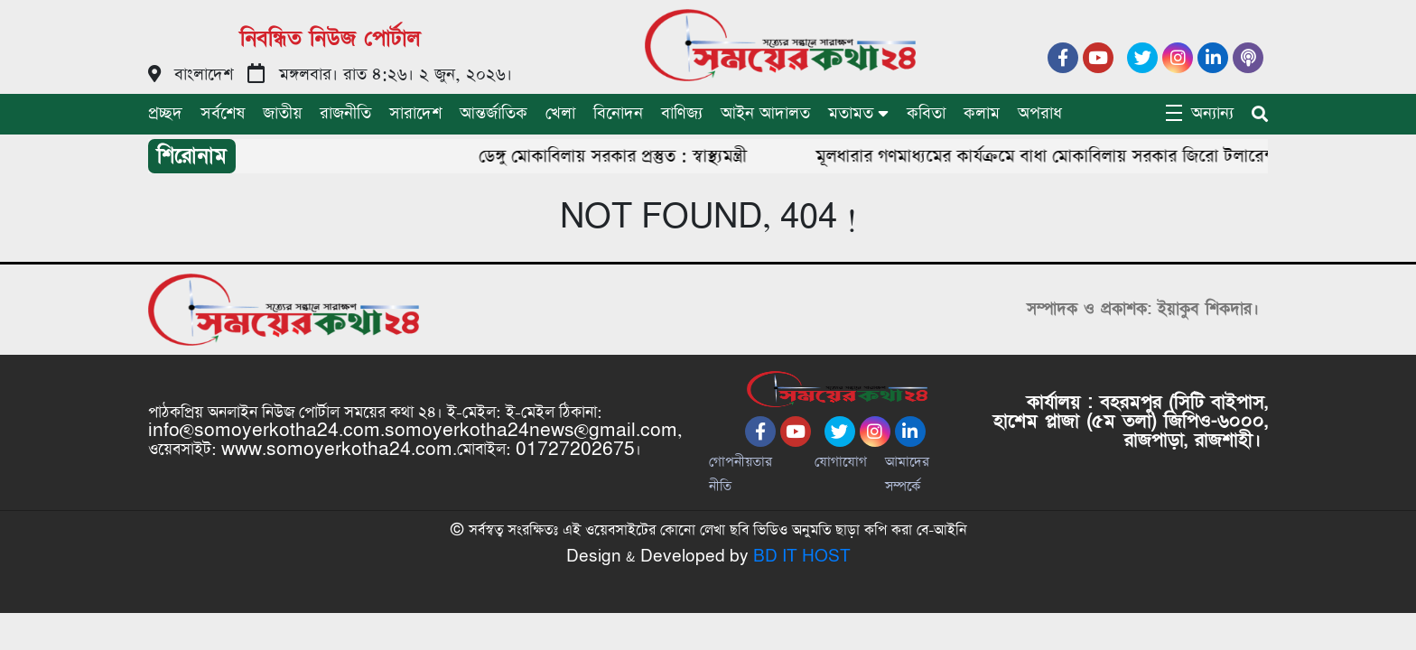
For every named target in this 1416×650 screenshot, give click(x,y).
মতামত (850, 113)
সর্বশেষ (222, 113)
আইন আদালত (765, 113)
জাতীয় (282, 113)
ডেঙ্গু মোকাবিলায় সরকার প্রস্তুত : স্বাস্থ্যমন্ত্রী (617, 156)
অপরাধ (1040, 113)
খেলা (560, 113)
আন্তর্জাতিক (493, 113)
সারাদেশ (415, 113)
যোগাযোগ (841, 461)
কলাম (982, 113)
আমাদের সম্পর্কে (907, 474)
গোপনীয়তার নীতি (740, 474)
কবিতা (926, 113)
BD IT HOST (802, 556)
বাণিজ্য (682, 113)
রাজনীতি (345, 113)
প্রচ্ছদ (165, 113)
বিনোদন (618, 113)
